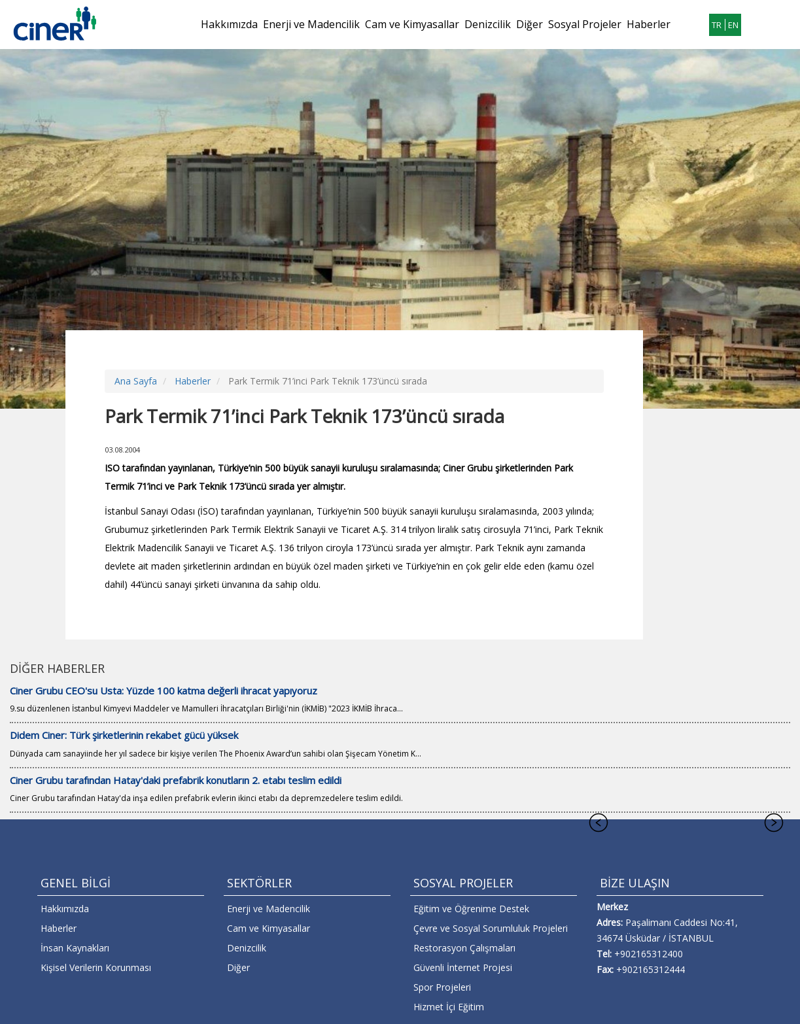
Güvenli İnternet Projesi (462, 967)
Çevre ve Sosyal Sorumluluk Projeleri (490, 928)
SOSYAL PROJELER (463, 883)
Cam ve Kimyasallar (412, 24)
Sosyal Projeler (584, 24)
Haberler (648, 24)
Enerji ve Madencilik (311, 24)
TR (717, 25)
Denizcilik (487, 24)
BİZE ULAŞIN (635, 883)
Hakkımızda (229, 24)
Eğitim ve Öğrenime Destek (471, 908)
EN (733, 25)
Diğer (529, 24)
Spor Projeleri (442, 987)
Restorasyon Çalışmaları (464, 948)
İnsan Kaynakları (75, 948)
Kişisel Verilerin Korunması (96, 967)
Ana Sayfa (135, 381)
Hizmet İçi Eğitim (448, 1006)
